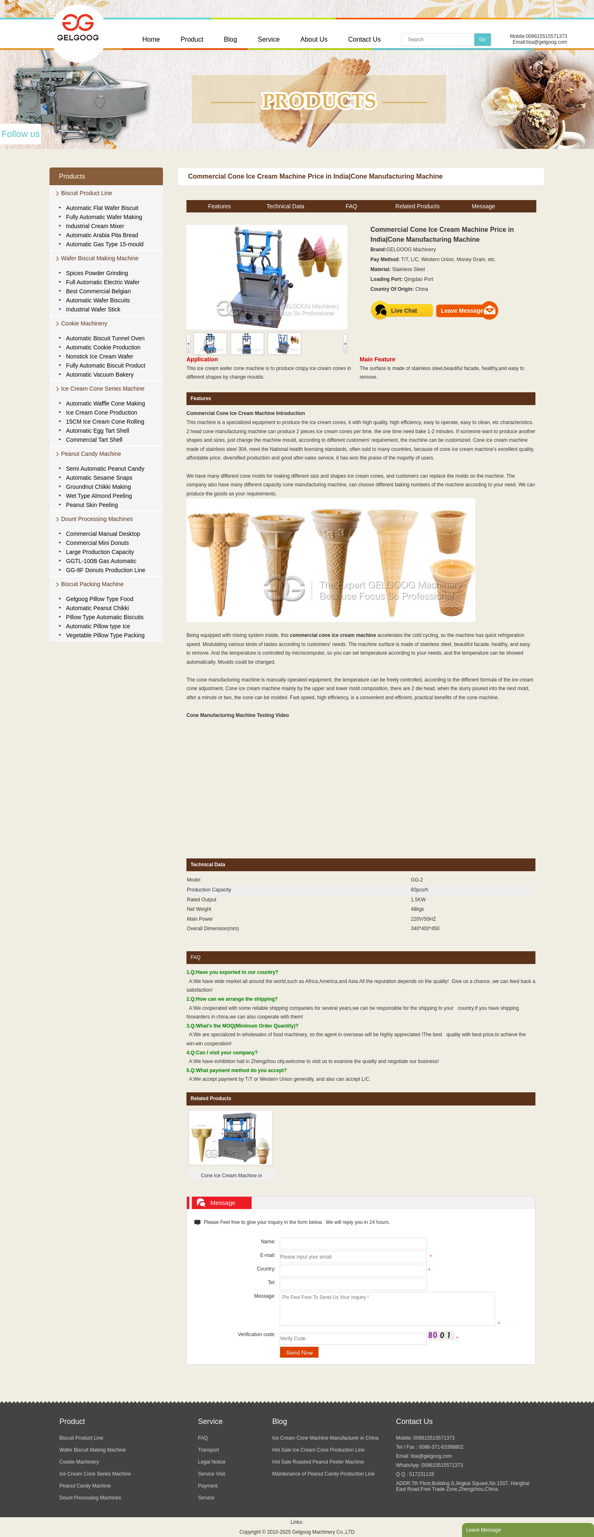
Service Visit (211, 1474)
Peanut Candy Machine (91, 453)
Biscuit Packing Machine (92, 584)
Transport (208, 1450)
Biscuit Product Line (86, 193)
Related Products (417, 206)
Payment (207, 1486)
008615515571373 (546, 36)
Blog (230, 39)
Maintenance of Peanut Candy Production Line (323, 1474)
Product (192, 39)
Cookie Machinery (84, 323)
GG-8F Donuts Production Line (105, 570)
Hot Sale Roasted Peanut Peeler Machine (318, 1462)
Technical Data (285, 206)
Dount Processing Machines (97, 519)
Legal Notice (212, 1462)
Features (219, 206)
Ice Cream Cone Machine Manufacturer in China (325, 1438)
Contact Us (364, 39)
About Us (314, 39)
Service (269, 39)
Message (483, 206)
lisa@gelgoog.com (546, 42)
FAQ (351, 206)
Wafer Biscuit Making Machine (100, 258)
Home (151, 39)
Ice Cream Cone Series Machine (102, 388)
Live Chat (404, 310)
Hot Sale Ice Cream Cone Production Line (318, 1450)
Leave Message (462, 310)
